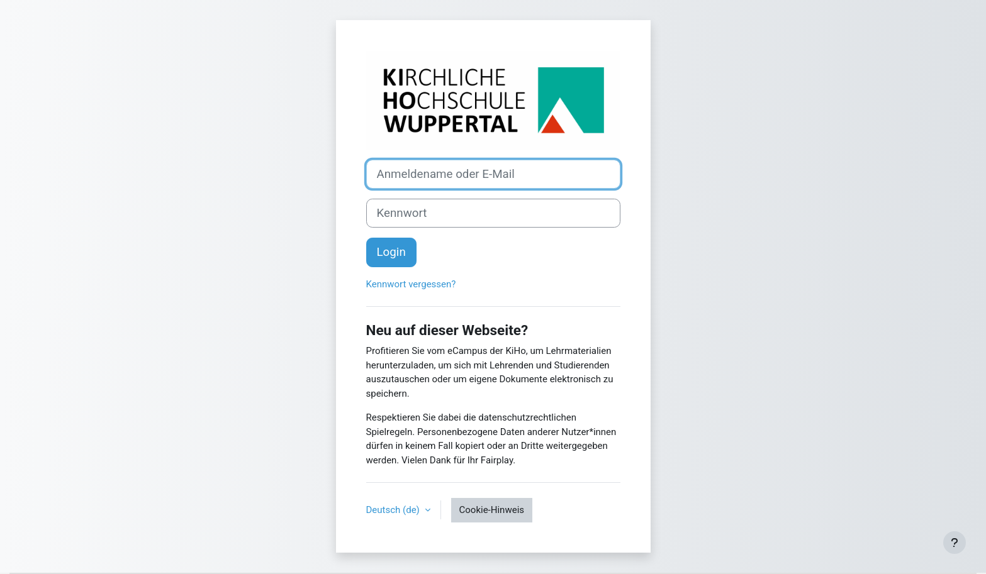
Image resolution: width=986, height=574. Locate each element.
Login (391, 252)
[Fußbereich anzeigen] (954, 542)
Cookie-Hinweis (491, 510)
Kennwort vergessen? (411, 284)
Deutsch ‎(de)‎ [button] (394, 510)
